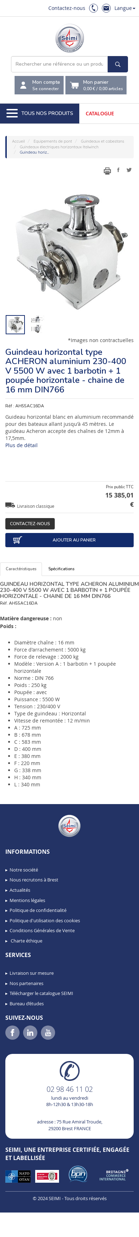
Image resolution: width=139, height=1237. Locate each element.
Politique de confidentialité (38, 910)
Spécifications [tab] (61, 569)
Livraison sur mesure (32, 973)
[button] (21, 1229)
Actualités (20, 890)
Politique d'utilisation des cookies (45, 920)
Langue (124, 8)
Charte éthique (26, 941)
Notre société (24, 870)
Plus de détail (21, 445)
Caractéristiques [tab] (21, 569)
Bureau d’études (27, 1003)
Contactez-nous (66, 8)
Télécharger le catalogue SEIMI (41, 993)
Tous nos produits (39, 113)
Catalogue (100, 113)
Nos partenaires (26, 983)
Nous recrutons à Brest (34, 879)
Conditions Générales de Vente (42, 930)
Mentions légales (27, 900)
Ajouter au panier (54, 540)
